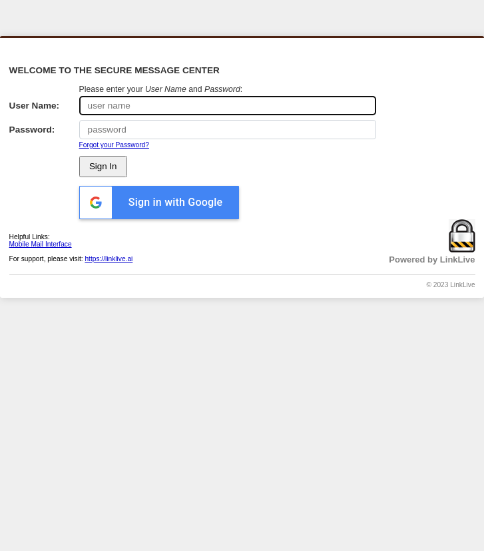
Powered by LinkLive (432, 260)
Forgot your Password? (114, 145)
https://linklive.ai (108, 259)
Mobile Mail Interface (40, 244)
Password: (32, 130)
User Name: (34, 106)
